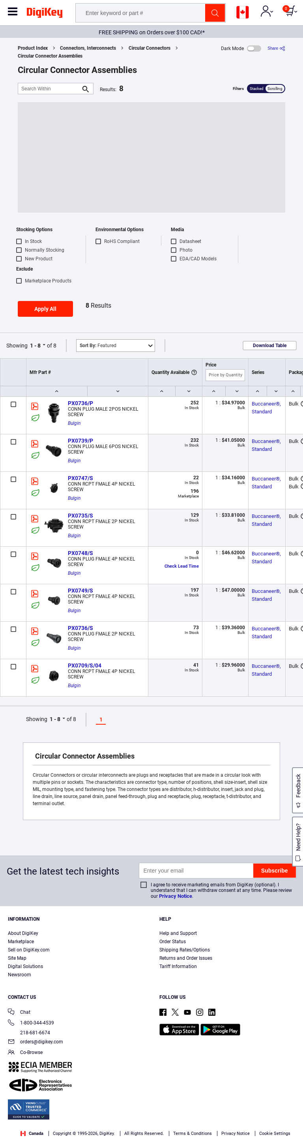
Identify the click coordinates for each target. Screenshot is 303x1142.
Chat (19, 1013)
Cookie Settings (274, 1133)
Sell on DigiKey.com (29, 950)
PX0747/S (80, 478)
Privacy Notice (175, 896)
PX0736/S (80, 628)
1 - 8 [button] (35, 345)
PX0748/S (80, 553)
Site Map (17, 958)
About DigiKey (23, 933)
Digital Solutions (25, 966)
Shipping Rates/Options (184, 950)
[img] (44, 14)
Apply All (45, 309)
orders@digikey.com (35, 1042)
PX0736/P (80, 403)
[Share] (276, 48)
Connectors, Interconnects (88, 48)
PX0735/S (80, 515)
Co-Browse (25, 1053)
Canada (32, 1133)
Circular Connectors (149, 48)
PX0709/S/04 (84, 665)
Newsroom (19, 975)
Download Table (269, 345)
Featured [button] (98, 345)
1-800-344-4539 (31, 1023)
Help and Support (178, 933)
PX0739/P (80, 440)
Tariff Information (178, 966)
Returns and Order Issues (185, 958)
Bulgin (74, 423)
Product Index (33, 48)
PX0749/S (80, 590)
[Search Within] (49, 88)
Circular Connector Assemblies (50, 56)
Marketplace (21, 941)
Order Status (172, 941)
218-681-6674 (29, 1032)
